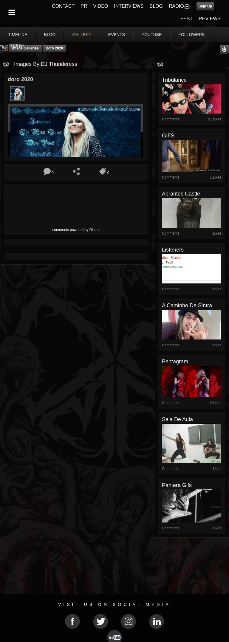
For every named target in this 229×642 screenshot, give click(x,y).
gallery (81, 34)
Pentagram (175, 362)
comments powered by (76, 230)
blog (50, 34)
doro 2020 (54, 48)
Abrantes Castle (181, 194)
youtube (152, 34)
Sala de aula (177, 419)
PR (84, 6)
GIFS (168, 136)
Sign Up (205, 6)
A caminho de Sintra (187, 305)
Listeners (173, 250)
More (187, 34)
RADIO (176, 6)
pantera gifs (177, 485)
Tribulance (174, 80)
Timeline (17, 34)
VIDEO (100, 6)
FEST (186, 18)
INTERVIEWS (128, 6)
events (116, 34)
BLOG (156, 6)
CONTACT (63, 6)
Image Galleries (25, 48)
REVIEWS (210, 18)
